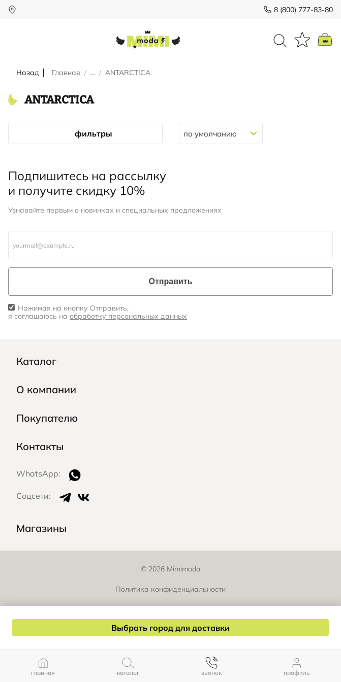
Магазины (41, 528)
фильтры (85, 133)
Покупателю (47, 418)
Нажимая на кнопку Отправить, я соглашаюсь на (97, 312)
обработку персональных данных (128, 316)
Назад (27, 73)
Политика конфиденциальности (170, 589)
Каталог (36, 361)
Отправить (171, 281)
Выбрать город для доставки (170, 628)
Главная (66, 73)
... (92, 73)
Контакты (40, 446)
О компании (46, 390)
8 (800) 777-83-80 (303, 9)
